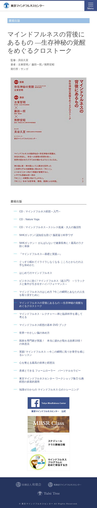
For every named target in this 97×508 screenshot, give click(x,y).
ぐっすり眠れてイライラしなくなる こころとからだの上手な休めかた (51, 263)
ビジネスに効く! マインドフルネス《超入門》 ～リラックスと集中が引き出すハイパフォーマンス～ (52, 282)
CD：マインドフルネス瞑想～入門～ (40, 211)
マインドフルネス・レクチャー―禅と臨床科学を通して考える (50, 315)
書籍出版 (14, 20)
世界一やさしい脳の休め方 (34, 332)
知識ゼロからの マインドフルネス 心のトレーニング (49, 389)
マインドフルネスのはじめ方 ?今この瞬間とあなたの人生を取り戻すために (52, 293)
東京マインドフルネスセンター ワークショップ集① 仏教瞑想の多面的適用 (51, 380)
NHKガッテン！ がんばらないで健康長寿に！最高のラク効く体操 (51, 244)
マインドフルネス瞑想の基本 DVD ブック (43, 325)
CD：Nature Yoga (29, 219)
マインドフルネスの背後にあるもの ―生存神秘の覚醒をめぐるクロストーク (51, 304)
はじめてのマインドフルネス (35, 273)
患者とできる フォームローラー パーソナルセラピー (50, 370)
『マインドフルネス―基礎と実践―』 (40, 254)
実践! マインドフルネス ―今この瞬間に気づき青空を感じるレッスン (52, 353)
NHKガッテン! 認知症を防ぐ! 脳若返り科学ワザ (46, 235)
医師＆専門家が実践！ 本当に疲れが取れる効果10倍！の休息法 (51, 342)
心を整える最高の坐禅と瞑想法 (37, 362)
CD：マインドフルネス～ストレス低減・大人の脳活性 (50, 227)
